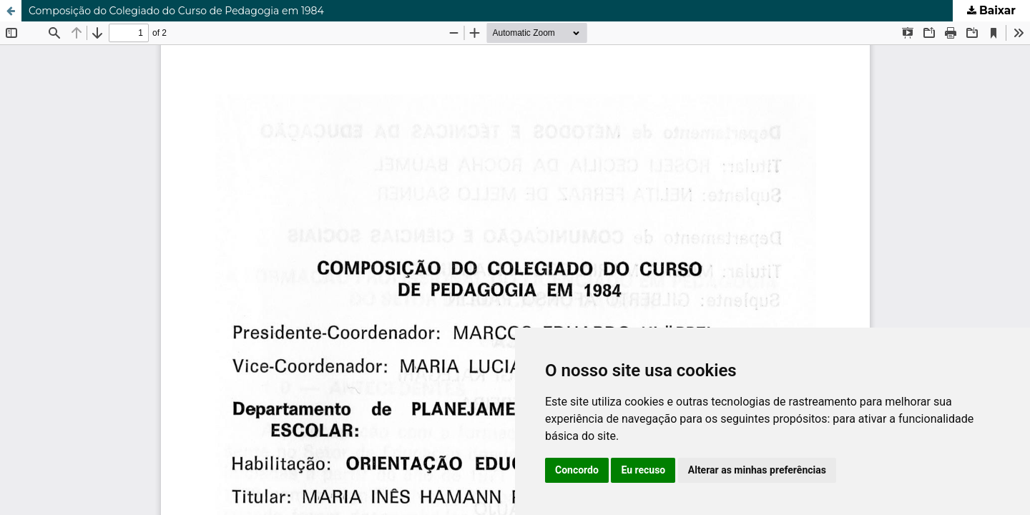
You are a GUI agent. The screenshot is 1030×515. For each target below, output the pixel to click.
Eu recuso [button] (643, 470)
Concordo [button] (577, 470)
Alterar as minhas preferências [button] (757, 470)
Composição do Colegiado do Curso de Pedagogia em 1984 (176, 10)
